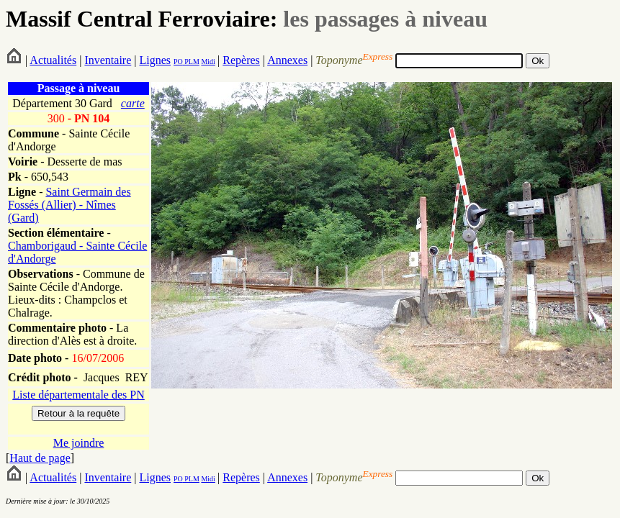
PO (178, 61)
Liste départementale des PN (78, 394)
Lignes (155, 60)
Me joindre (78, 443)
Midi (208, 61)
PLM (191, 61)
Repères (241, 60)
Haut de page (39, 458)
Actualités (53, 60)
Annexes (287, 60)
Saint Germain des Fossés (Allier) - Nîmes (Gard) (69, 205)
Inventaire (107, 60)
